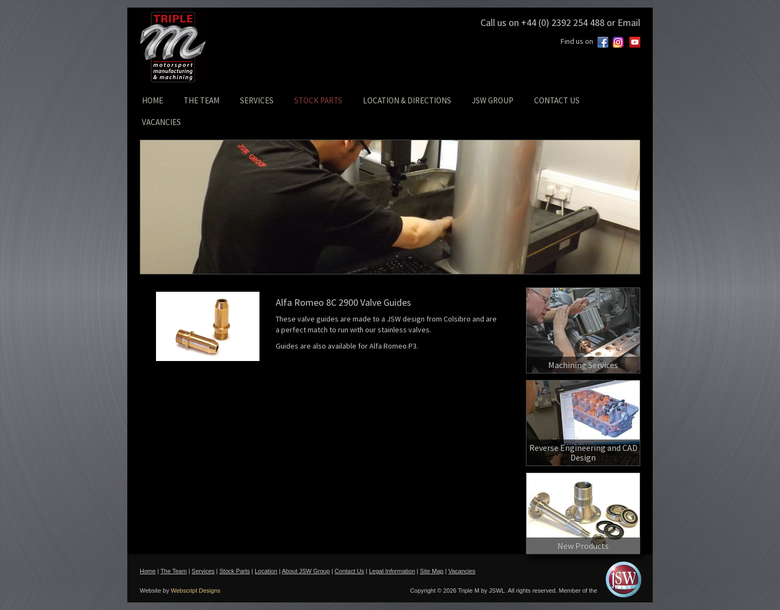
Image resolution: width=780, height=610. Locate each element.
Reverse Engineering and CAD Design (583, 452)
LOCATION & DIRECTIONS (407, 100)
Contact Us (349, 571)
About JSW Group (306, 571)
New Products (583, 545)
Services (203, 571)
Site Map (431, 571)
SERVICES (257, 100)
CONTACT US (557, 100)
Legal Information (392, 571)
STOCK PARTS (318, 100)
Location (266, 571)
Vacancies (462, 571)
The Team (173, 571)
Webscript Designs (195, 590)
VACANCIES (161, 122)
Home (147, 571)
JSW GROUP (493, 100)
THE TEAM (201, 100)
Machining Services (583, 364)
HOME (152, 100)
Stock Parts (234, 571)
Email (629, 22)
